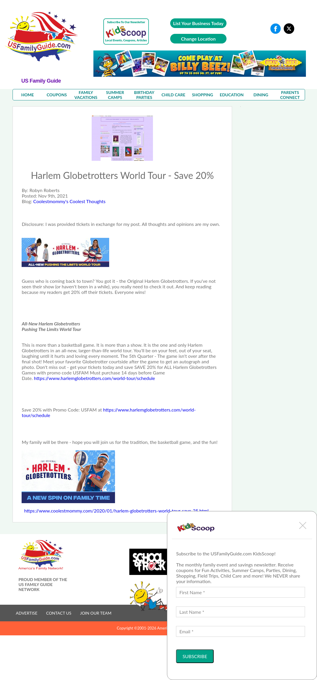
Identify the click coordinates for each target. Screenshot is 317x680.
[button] (302, 525)
